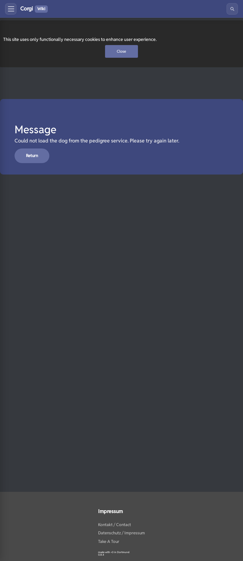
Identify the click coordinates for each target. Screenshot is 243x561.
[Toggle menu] (10, 9)
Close (121, 51)
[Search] (232, 9)
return (32, 155)
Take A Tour (108, 541)
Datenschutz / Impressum (121, 533)
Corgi (34, 9)
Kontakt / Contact (114, 524)
